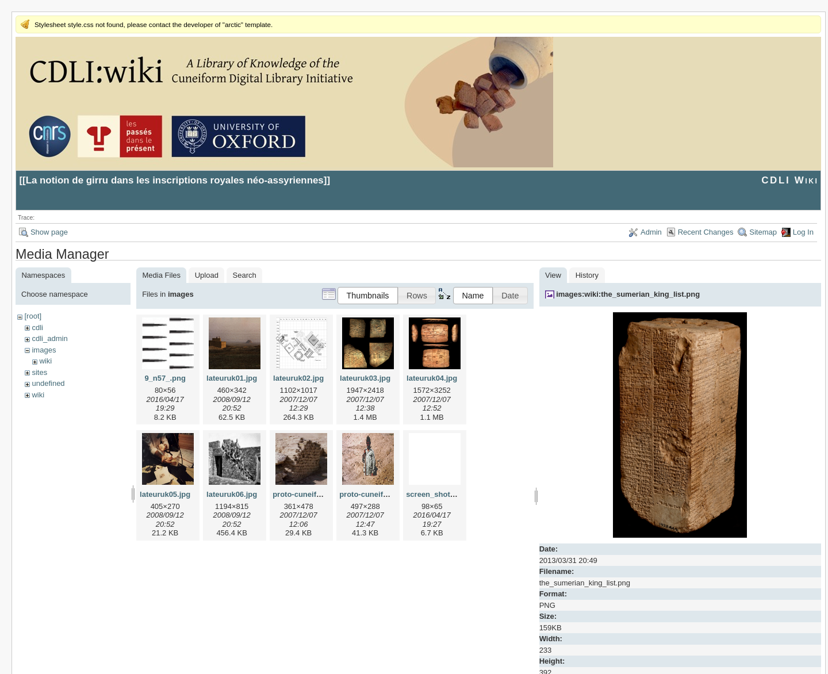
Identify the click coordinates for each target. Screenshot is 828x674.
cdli (37, 327)
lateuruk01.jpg (231, 378)
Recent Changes (706, 232)
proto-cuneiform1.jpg (310, 494)
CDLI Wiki (789, 180)
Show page (49, 232)
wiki (45, 361)
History (587, 275)
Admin (651, 232)
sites (39, 372)
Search (244, 275)
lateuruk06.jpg (231, 494)
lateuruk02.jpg (298, 378)
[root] (32, 316)
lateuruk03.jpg (365, 378)
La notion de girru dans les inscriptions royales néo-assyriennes (175, 180)
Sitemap (763, 232)
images (44, 350)
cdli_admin (49, 338)
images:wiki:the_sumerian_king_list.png (628, 294)
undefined (48, 383)
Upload (206, 275)
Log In (803, 232)
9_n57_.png (165, 378)
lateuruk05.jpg (165, 494)
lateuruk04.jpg (432, 378)
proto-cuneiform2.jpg (377, 494)
